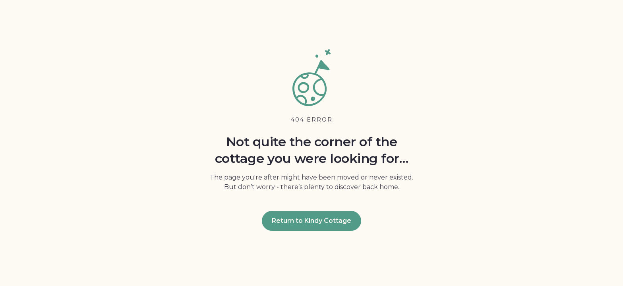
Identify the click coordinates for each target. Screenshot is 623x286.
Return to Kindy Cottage (311, 220)
